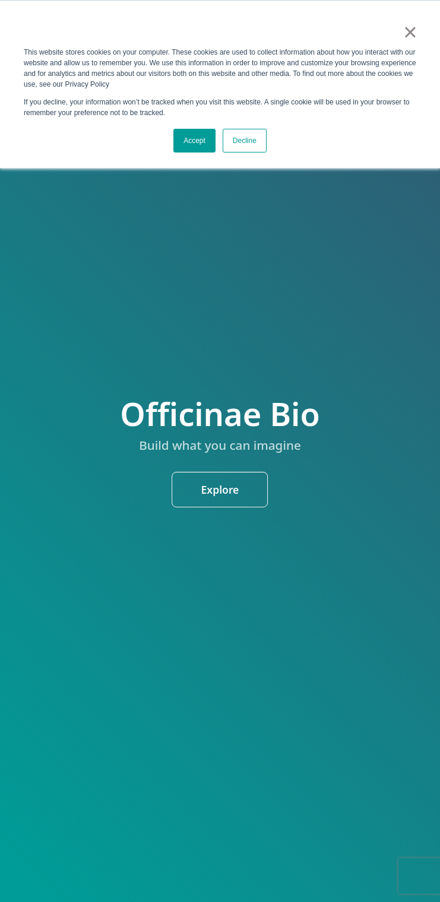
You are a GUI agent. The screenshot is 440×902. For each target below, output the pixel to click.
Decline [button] (245, 140)
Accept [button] (194, 140)
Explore (220, 489)
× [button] (410, 32)
